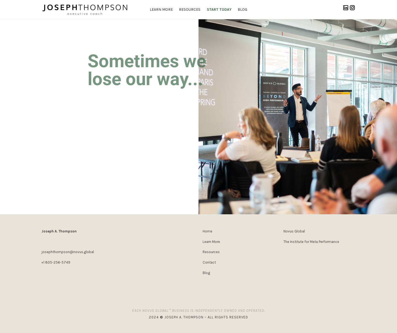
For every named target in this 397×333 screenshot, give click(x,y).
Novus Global (294, 231)
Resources (211, 252)
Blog (206, 273)
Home (207, 231)
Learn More (211, 242)
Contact (209, 262)
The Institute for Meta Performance (311, 242)
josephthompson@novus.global (67, 252)
